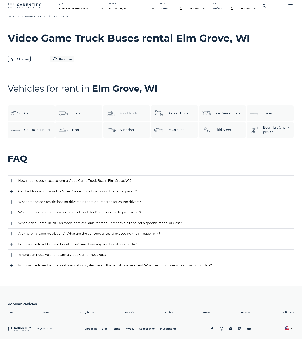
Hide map (62, 59)
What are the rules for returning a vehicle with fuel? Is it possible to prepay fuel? (79, 212)
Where (112, 3)
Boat (69, 130)
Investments (168, 328)
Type (60, 3)
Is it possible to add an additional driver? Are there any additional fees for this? (78, 244)
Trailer (261, 113)
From (163, 3)
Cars (10, 312)
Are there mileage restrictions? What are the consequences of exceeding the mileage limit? (89, 233)
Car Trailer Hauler (30, 130)
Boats (207, 312)
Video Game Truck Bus (73, 8)
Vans (46, 312)
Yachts (168, 312)
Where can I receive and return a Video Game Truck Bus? (62, 255)
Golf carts (288, 312)
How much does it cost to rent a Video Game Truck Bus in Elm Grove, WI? (75, 180)
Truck (70, 113)
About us (91, 328)
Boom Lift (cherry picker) (270, 130)
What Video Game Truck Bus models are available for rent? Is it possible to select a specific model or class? (100, 223)
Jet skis (129, 312)
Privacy (129, 328)
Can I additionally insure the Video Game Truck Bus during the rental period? (77, 191)
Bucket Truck (171, 113)
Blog (105, 328)
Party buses (87, 312)
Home (11, 16)
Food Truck (121, 113)
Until (213, 3)
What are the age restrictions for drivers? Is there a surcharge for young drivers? (79, 202)
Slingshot (120, 130)
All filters (19, 59)
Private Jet (169, 130)
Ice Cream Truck (221, 113)
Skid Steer (216, 130)
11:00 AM (193, 8)
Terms (116, 328)
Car (20, 113)
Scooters (246, 312)
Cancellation (147, 328)
